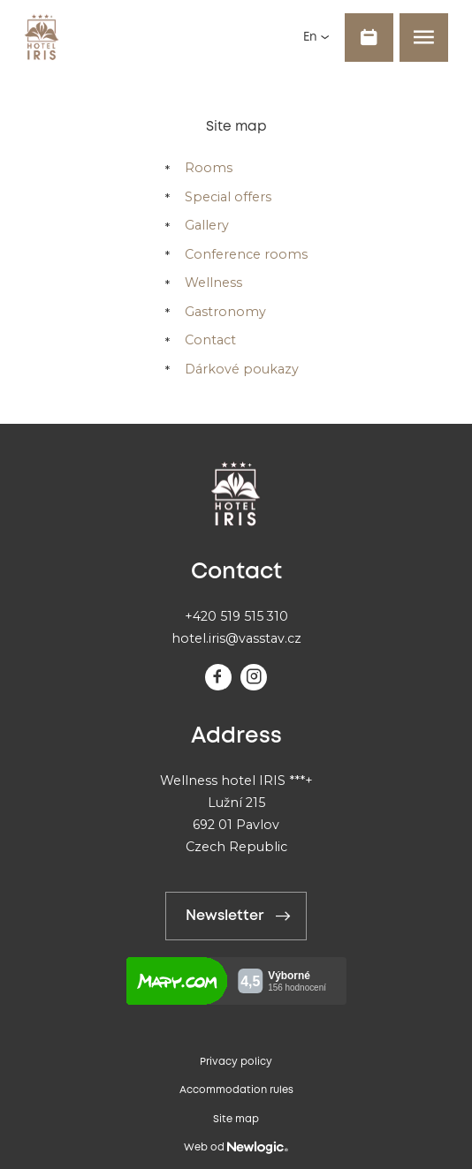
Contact (210, 340)
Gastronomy (225, 312)
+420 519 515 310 (236, 616)
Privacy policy (236, 1062)
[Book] (369, 37)
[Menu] (424, 37)
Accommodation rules (236, 1090)
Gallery (207, 225)
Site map (236, 1119)
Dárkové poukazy (242, 369)
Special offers (228, 197)
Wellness (213, 282)
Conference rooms (246, 254)
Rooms (208, 168)
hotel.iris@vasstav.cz (236, 638)
